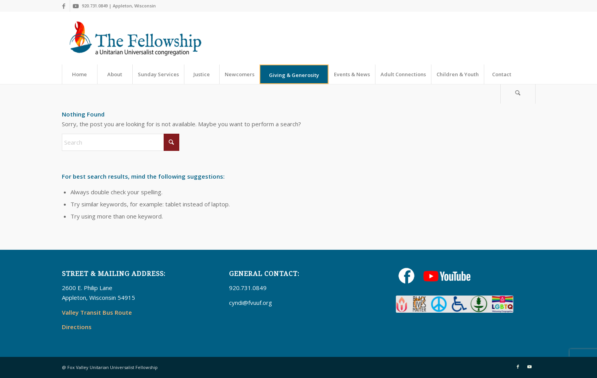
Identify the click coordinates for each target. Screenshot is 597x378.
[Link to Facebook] (64, 6)
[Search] (518, 94)
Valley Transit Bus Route (97, 312)
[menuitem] (79, 74)
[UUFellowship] (135, 38)
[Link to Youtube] (76, 6)
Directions (77, 327)
